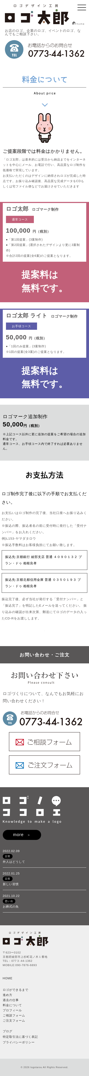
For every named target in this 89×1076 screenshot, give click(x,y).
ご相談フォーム (14, 1015)
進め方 (7, 995)
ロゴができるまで (15, 989)
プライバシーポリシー (19, 1042)
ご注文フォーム (14, 1020)
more (18, 834)
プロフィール (12, 1010)
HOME (8, 978)
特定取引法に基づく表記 (20, 1036)
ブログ (7, 1031)
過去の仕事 (11, 1000)
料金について (12, 1005)
